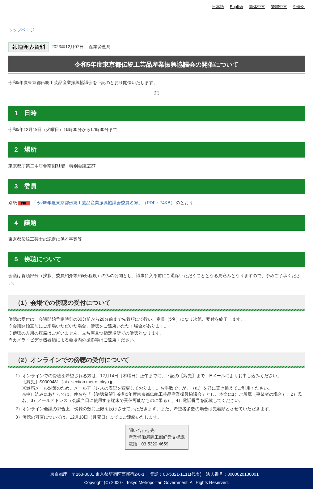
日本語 (218, 6)
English (236, 6)
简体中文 (257, 6)
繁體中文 (279, 6)
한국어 (299, 6)
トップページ (21, 29)
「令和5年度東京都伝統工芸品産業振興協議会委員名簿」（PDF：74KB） (103, 202)
